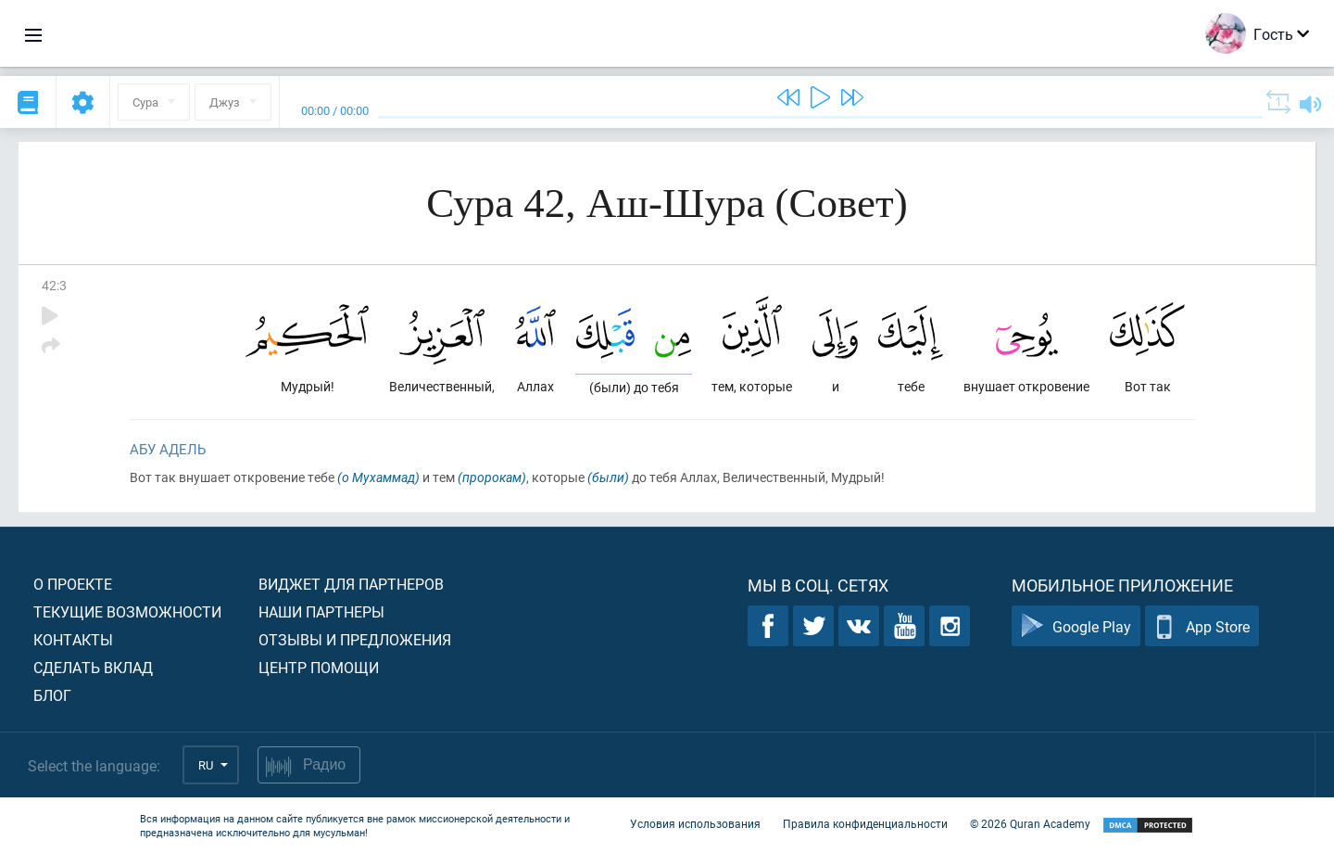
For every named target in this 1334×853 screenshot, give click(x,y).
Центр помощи (318, 667)
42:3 (54, 285)
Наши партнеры (321, 611)
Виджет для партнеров (351, 583)
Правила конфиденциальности (865, 823)
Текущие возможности (127, 611)
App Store (1202, 626)
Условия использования (695, 823)
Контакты (73, 639)
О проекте (72, 583)
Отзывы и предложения (354, 639)
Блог (52, 695)
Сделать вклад (93, 667)
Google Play (1076, 626)
